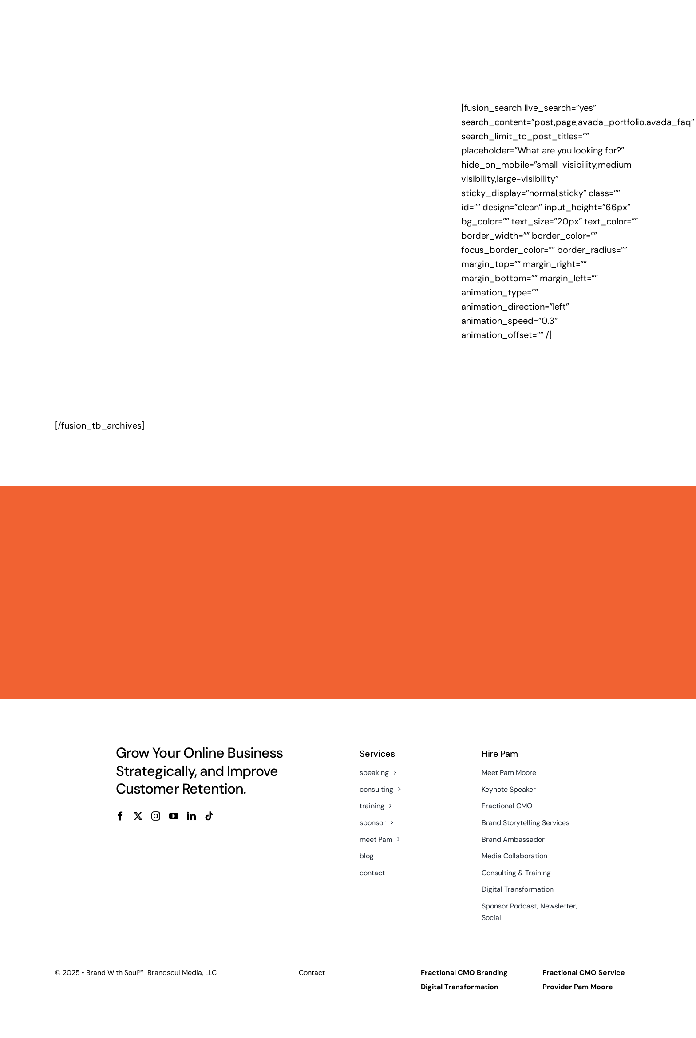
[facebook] (120, 816)
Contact (312, 972)
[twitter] (138, 816)
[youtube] (173, 816)
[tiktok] (209, 816)
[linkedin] (191, 816)
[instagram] (155, 816)
